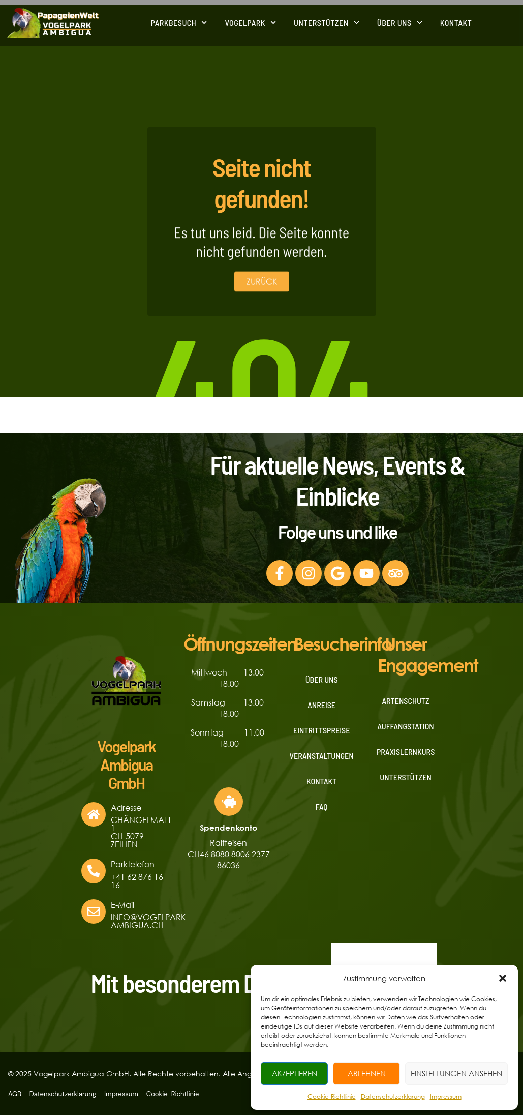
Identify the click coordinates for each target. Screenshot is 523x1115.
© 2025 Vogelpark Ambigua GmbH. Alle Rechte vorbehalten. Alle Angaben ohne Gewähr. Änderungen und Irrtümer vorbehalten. (235, 1073)
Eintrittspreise (322, 730)
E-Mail (122, 904)
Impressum (446, 1096)
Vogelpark (250, 22)
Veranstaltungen (322, 755)
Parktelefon (133, 864)
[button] (503, 978)
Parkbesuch (178, 22)
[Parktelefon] (93, 871)
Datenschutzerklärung (393, 1096)
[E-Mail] (93, 911)
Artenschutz (405, 701)
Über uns (399, 22)
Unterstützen (326, 22)
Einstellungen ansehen (456, 1073)
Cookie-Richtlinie (331, 1096)
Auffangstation (406, 726)
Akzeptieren (294, 1073)
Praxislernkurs (406, 751)
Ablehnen (367, 1073)
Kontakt (456, 21)
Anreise (321, 705)
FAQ (322, 806)
